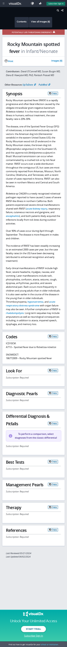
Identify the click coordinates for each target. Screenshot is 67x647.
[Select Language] (33, 3)
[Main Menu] (3, 3)
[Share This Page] (63, 10)
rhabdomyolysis (15, 313)
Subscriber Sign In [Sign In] (55, 3)
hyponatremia (35, 301)
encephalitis (12, 216)
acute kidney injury (36, 208)
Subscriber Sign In (33, 635)
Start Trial (33, 628)
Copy (54, 93)
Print (9, 61)
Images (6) (56, 61)
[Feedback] (41, 3)
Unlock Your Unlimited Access (33, 621)
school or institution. (50, 644)
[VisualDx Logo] (16, 3)
